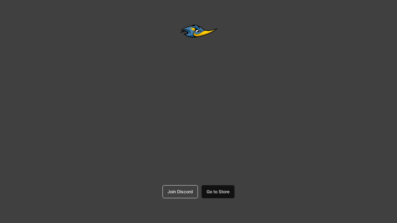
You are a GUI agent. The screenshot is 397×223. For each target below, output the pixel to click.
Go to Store (218, 191)
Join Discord (180, 191)
